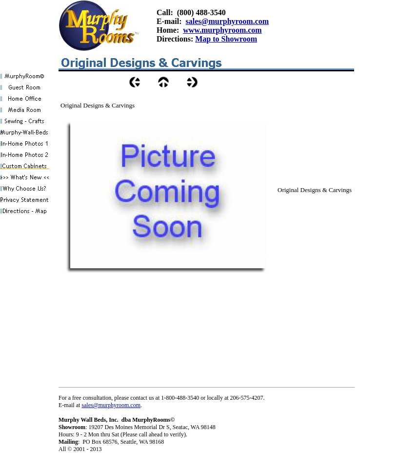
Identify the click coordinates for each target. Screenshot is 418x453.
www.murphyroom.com (222, 30)
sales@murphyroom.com (227, 21)
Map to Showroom (226, 39)
